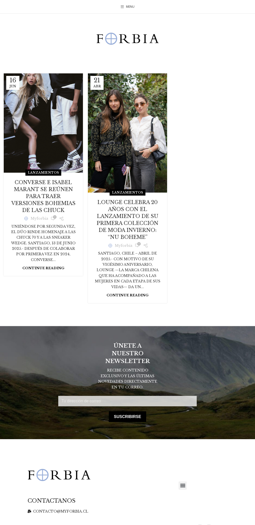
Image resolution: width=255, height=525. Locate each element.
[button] (183, 485)
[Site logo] (127, 38)
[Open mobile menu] (127, 7)
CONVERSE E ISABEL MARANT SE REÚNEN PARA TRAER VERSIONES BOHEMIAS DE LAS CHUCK (43, 196)
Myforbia (39, 218)
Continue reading (43, 268)
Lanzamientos (43, 172)
